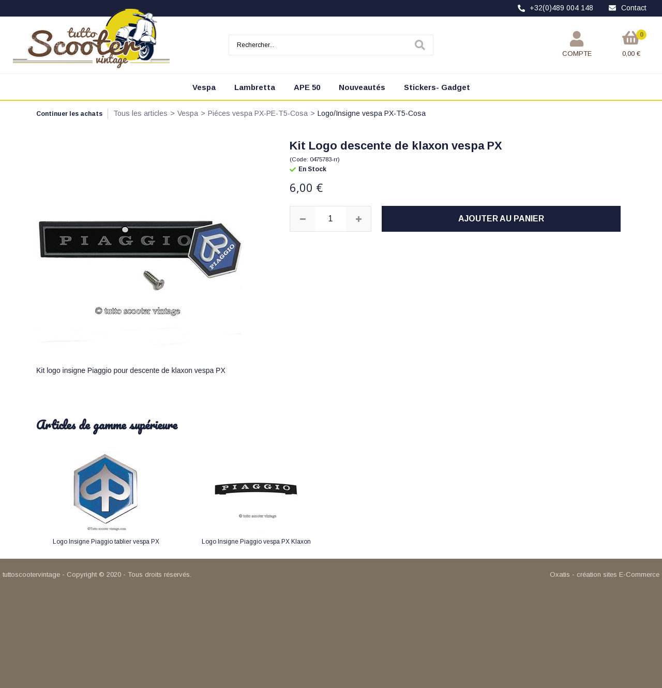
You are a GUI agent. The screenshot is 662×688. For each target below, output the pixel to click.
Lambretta (254, 87)
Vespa (204, 87)
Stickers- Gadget (437, 87)
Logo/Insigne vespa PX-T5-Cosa (372, 113)
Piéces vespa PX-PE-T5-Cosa (258, 113)
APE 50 (307, 87)
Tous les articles (140, 113)
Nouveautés (362, 87)
